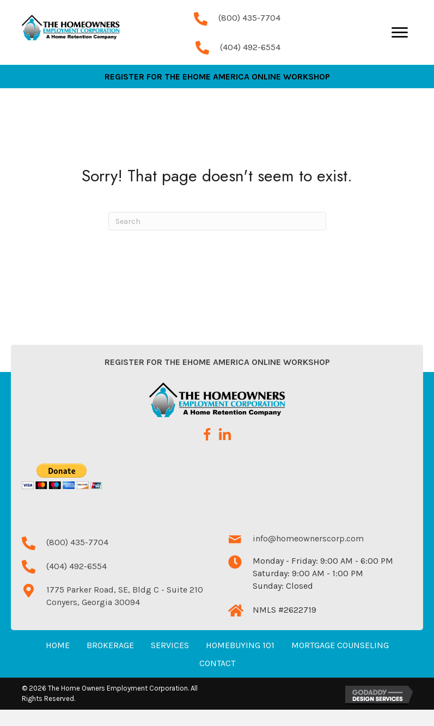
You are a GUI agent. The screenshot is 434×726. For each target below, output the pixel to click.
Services (170, 661)
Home (58, 661)
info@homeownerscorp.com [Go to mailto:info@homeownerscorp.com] (308, 555)
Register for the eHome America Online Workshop (217, 378)
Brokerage (110, 661)
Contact (217, 679)
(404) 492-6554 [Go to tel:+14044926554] (250, 55)
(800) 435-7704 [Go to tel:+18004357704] (249, 26)
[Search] (217, 237)
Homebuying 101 (240, 661)
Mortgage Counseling (340, 661)
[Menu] (399, 41)
